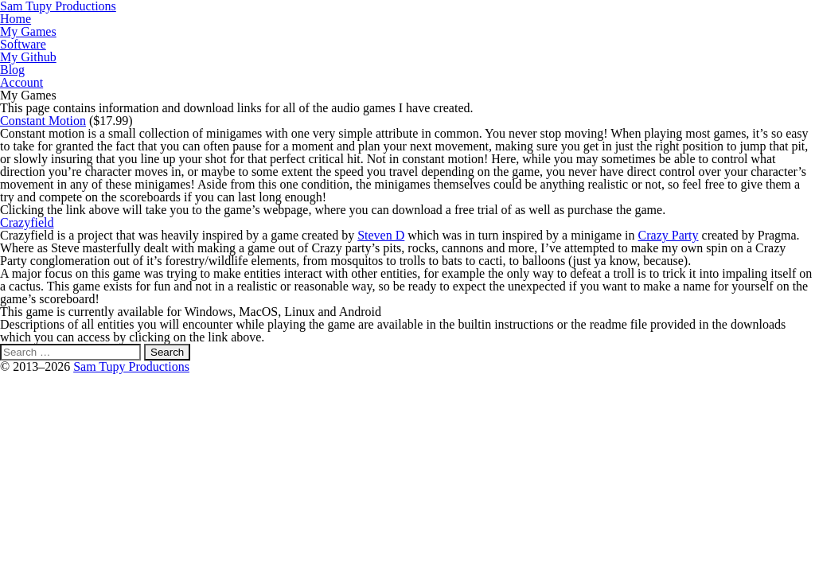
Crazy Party (668, 235)
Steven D (380, 235)
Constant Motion (43, 120)
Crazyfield (27, 222)
